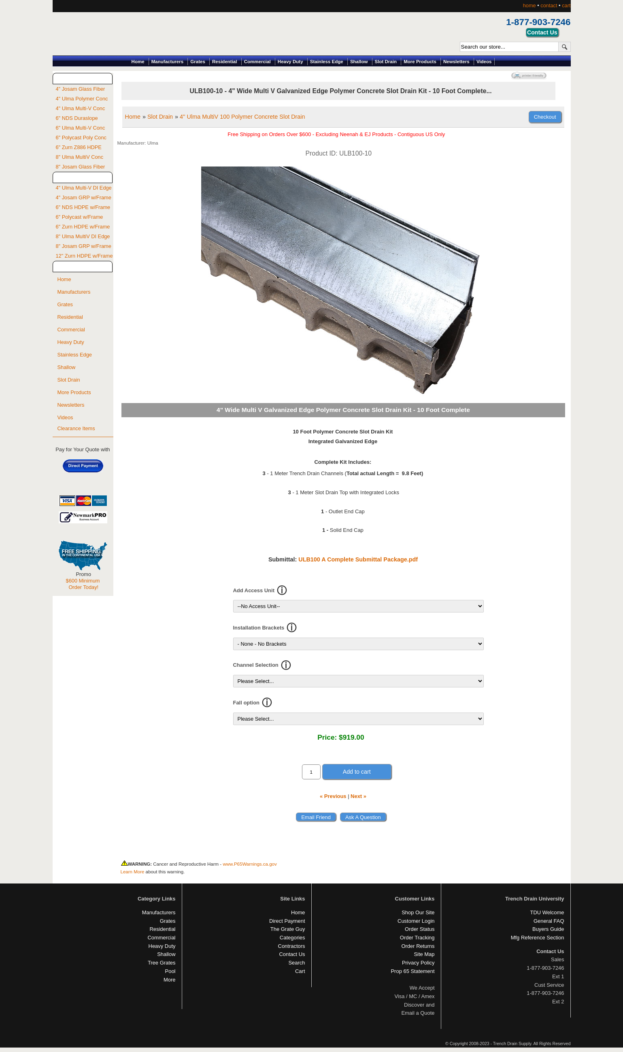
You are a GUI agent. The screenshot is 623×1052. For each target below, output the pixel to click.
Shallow (359, 61)
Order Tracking (417, 938)
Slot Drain (386, 61)
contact (548, 5)
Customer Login (416, 921)
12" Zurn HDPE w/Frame (84, 256)
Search (296, 963)
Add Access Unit (253, 590)
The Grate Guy (287, 929)
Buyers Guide (548, 929)
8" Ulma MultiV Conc (80, 157)
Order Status (419, 929)
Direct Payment (287, 921)
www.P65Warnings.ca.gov (249, 864)
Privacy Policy (418, 963)
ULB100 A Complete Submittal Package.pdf (358, 559)
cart (566, 5)
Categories (292, 938)
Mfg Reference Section (537, 938)
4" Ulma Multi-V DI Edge (84, 188)
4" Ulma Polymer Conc (82, 99)
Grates (197, 61)
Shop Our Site (418, 912)
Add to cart (357, 771)
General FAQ (549, 921)
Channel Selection (256, 665)
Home (138, 61)
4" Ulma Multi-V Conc (80, 108)
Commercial (257, 61)
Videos (484, 61)
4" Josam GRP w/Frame (83, 197)
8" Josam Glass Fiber (80, 167)
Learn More (133, 871)
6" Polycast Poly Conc (81, 137)
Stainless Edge (326, 61)
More (170, 980)
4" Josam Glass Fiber (80, 89)
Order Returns (417, 946)
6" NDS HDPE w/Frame (83, 207)
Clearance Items (76, 428)
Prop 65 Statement (412, 971)
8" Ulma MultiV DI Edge (83, 236)
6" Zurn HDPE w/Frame (83, 227)
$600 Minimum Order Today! (83, 584)
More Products (420, 61)
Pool (170, 971)
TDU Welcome (547, 912)
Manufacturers (167, 61)
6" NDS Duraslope (77, 118)
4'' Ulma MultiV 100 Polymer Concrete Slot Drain (242, 116)
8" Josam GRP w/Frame (83, 246)
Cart (300, 971)
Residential (224, 61)
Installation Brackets (259, 628)
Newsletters (456, 61)
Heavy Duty (290, 61)
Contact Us (292, 954)
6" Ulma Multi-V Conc (80, 128)
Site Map (424, 954)
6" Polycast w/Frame (79, 217)
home (529, 5)
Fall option (246, 703)
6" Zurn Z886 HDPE (79, 147)
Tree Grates (162, 963)
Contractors (291, 946)
